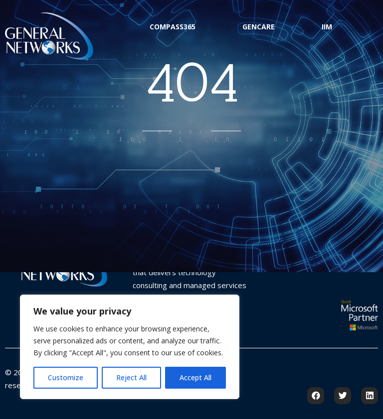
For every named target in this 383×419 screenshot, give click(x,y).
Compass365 (172, 26)
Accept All (195, 377)
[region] (129, 347)
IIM (327, 26)
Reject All (131, 377)
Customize (65, 377)
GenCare (258, 26)
